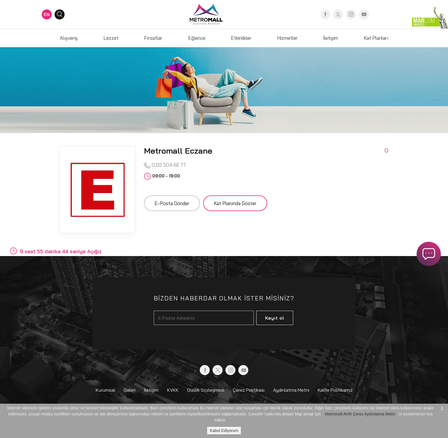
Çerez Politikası (249, 390)
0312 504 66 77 (165, 165)
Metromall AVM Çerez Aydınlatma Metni (360, 414)
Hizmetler (287, 38)
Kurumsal (105, 390)
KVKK (173, 390)
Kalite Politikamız (335, 390)
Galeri (129, 390)
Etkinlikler (241, 38)
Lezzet (111, 38)
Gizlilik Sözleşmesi (205, 390)
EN (47, 14)
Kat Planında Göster (235, 203)
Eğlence (196, 38)
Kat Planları (376, 38)
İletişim (330, 38)
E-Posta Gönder (172, 203)
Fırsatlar (153, 38)
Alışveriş (69, 38)
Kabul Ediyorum (224, 430)
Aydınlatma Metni (291, 390)
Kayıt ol (274, 318)
